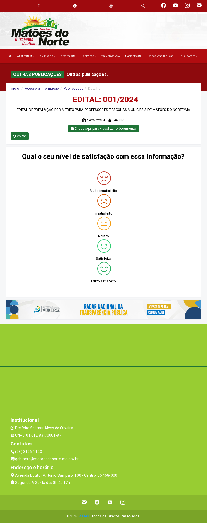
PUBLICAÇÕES (189, 56)
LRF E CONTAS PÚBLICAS (161, 56)
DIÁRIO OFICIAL (133, 56)
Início (15, 88)
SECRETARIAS (69, 56)
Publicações (73, 88)
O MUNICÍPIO (47, 56)
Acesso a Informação (42, 88)
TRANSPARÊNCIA (110, 56)
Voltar (19, 136)
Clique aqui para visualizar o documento (103, 129)
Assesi (84, 516)
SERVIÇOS (89, 56)
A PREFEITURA (25, 56)
